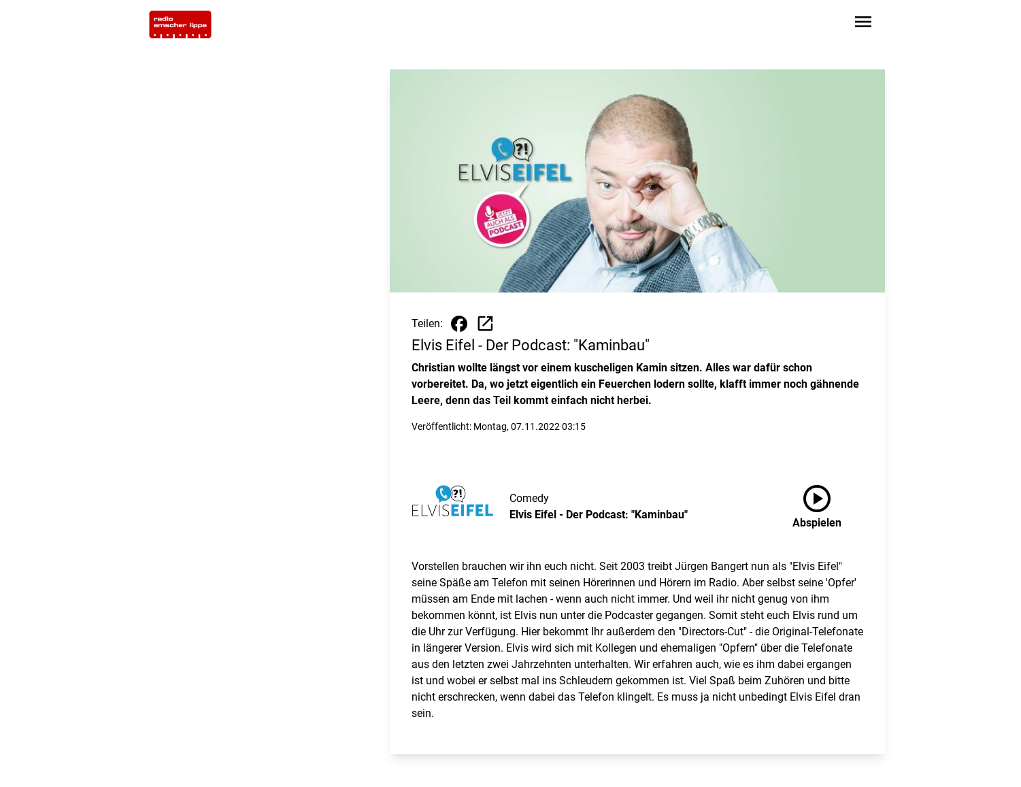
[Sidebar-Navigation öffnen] (863, 24)
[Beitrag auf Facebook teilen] (459, 324)
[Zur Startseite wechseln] (180, 24)
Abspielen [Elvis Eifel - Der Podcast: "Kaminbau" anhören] (816, 504)
